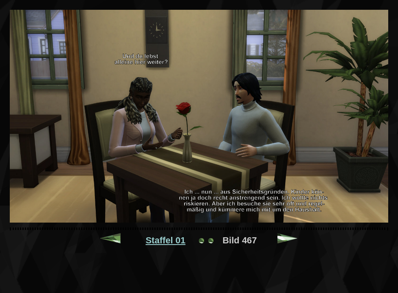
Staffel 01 (165, 240)
